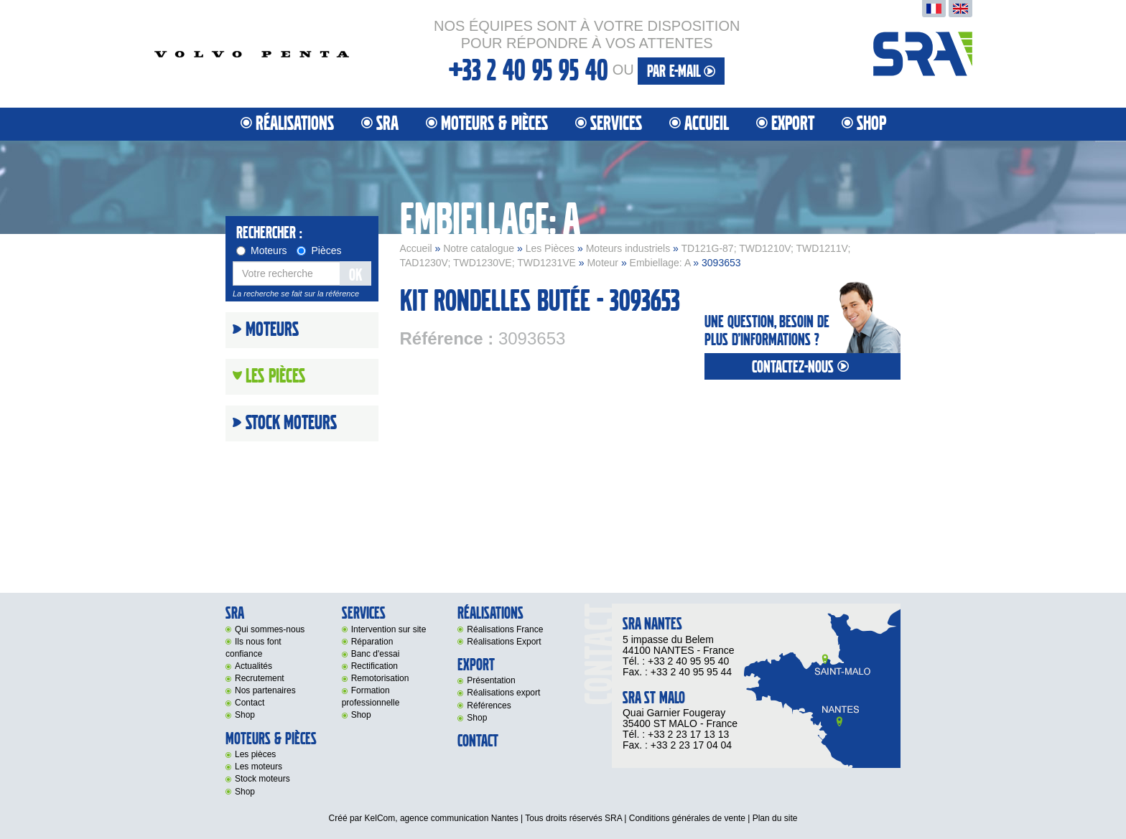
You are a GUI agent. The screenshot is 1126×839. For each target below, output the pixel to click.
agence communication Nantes (459, 818)
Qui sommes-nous (269, 629)
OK (355, 275)
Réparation (372, 642)
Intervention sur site (389, 629)
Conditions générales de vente (687, 818)
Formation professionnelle (371, 696)
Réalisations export (503, 693)
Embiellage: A (660, 262)
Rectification (374, 666)
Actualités (253, 666)
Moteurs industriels (628, 248)
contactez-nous (802, 367)
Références (489, 705)
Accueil (706, 124)
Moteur (602, 262)
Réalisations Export (504, 642)
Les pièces (255, 754)
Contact (249, 703)
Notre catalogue (478, 248)
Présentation (491, 680)
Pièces (319, 250)
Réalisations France (505, 629)
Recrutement (259, 678)
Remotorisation (380, 678)
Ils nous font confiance (253, 648)
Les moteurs (258, 766)
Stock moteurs (291, 423)
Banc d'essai (375, 654)
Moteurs (261, 250)
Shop (871, 124)
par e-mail (681, 71)
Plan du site (775, 818)
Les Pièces (550, 248)
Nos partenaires (265, 690)
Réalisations (295, 124)
